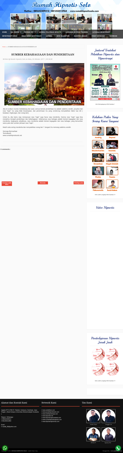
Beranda (42, 183)
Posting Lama (78, 183)
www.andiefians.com (116, 451)
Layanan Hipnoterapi (101, 32)
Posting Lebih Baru (6, 183)
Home (4, 32)
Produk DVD (29, 32)
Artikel (49, 36)
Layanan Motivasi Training (77, 32)
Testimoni (113, 36)
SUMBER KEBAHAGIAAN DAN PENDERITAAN (42, 54)
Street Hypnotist (98, 36)
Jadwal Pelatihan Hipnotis (50, 32)
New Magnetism (63, 36)
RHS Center (15, 32)
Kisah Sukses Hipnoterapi (31, 36)
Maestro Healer (80, 36)
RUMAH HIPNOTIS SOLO (19, 451)
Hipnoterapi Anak (9, 36)
